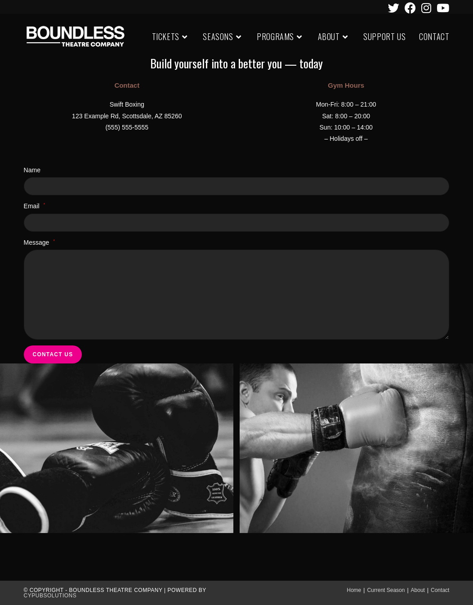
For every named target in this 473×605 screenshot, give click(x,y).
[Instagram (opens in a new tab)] (426, 7)
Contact (440, 590)
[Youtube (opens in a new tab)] (441, 7)
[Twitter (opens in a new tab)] (393, 7)
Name (32, 170)
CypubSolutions (50, 595)
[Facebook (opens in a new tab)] (410, 7)
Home (354, 590)
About (418, 590)
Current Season (386, 590)
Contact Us (53, 354)
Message (39, 242)
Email (34, 206)
